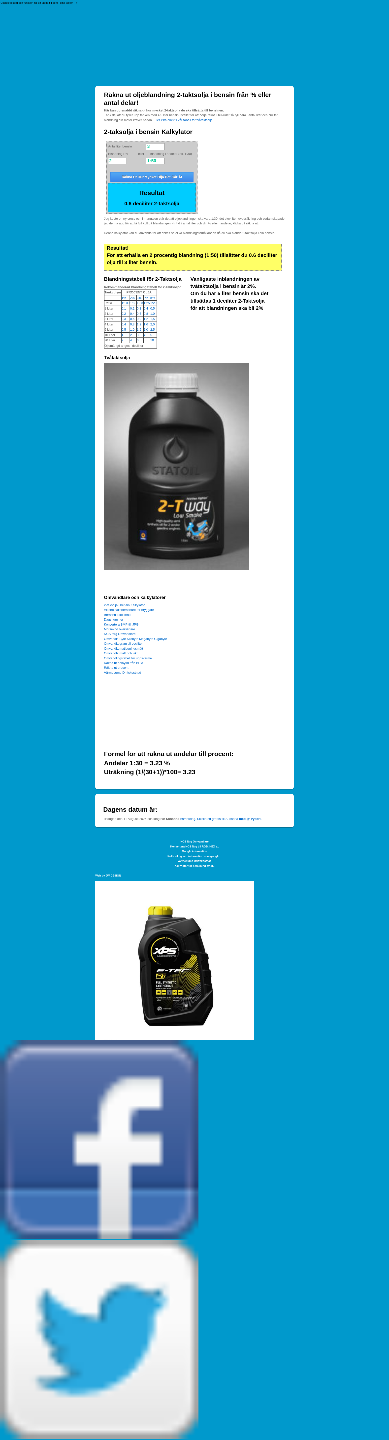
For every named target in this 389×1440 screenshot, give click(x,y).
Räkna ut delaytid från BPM (123, 663)
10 (152, 340)
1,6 (146, 324)
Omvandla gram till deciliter (123, 643)
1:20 (153, 303)
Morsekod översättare (119, 629)
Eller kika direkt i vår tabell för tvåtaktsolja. (183, 120)
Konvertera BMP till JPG (121, 624)
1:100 (126, 303)
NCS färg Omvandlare (119, 634)
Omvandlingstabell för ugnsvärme (128, 658)
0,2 (132, 308)
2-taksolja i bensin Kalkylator (124, 605)
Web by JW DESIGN (108, 875)
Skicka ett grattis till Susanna (229, 819)
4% (146, 298)
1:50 (133, 303)
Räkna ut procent (116, 667)
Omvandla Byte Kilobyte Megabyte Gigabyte (135, 639)
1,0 (152, 314)
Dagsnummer (113, 619)
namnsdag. (188, 819)
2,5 (152, 329)
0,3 (139, 308)
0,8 (146, 314)
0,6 (139, 314)
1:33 (140, 303)
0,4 (146, 308)
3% (139, 298)
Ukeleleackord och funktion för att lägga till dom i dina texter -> (39, 2)
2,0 (152, 324)
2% (132, 298)
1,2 (146, 319)
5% (152, 298)
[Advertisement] (194, 46)
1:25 (147, 303)
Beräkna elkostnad (117, 615)
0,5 (152, 308)
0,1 (124, 308)
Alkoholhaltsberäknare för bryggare (129, 610)
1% (124, 298)
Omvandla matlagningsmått (123, 648)
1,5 (152, 319)
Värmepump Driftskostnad (122, 672)
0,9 (139, 319)
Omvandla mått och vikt (120, 653)
